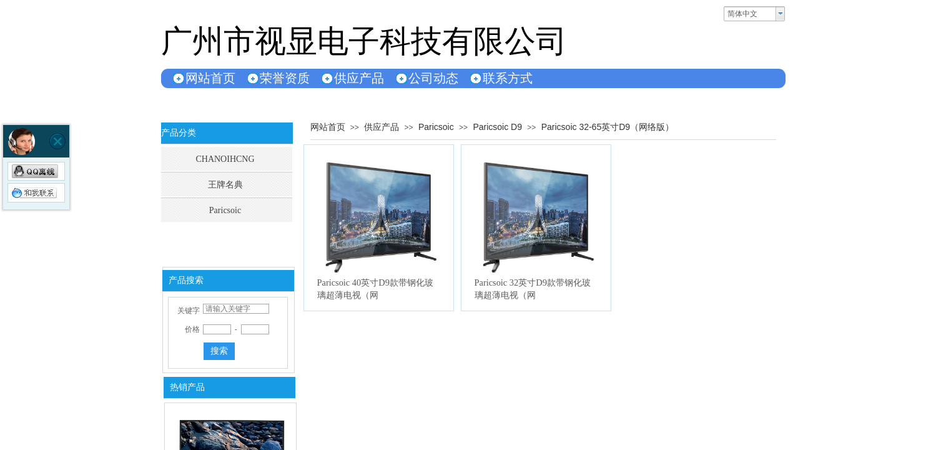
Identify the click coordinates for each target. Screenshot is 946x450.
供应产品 (359, 78)
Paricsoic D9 (497, 127)
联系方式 (508, 78)
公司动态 (433, 78)
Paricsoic (436, 127)
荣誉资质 (285, 78)
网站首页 (210, 78)
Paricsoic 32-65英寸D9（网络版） (607, 127)
